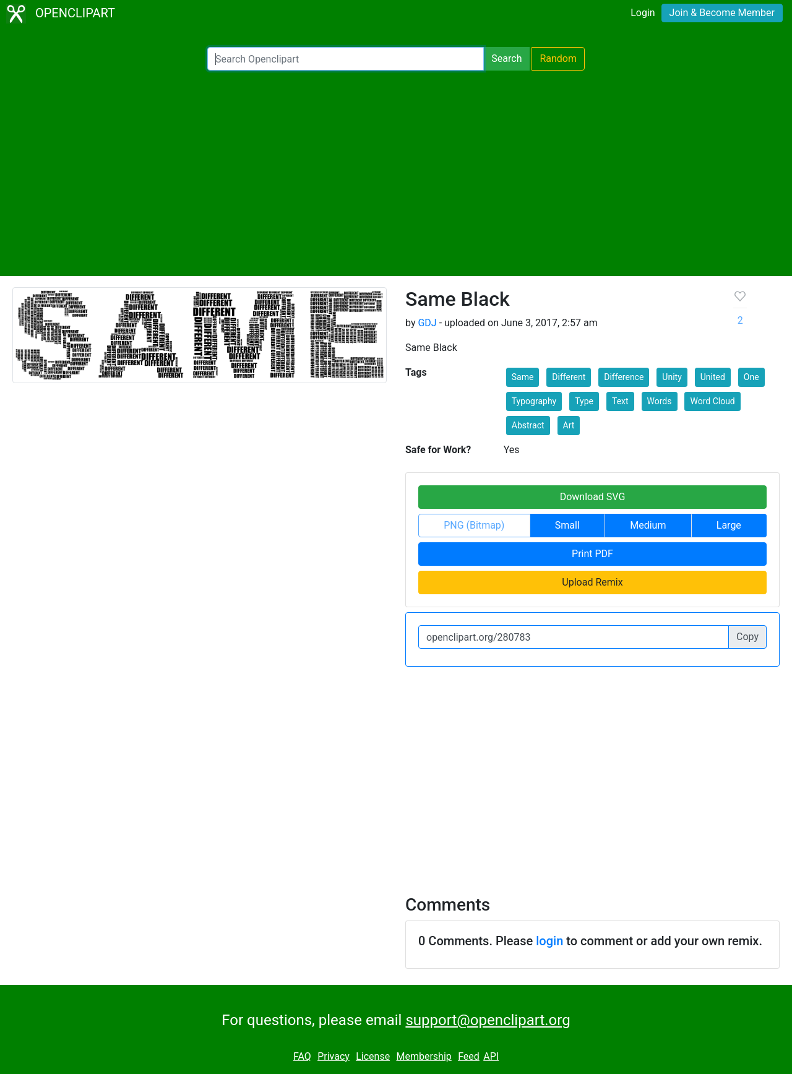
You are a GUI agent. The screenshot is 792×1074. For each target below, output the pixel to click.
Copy (747, 637)
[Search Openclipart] (345, 59)
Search (506, 58)
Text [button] (620, 401)
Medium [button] (648, 525)
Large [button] (729, 525)
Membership (423, 1056)
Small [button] (567, 525)
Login (643, 13)
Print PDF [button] (592, 554)
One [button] (751, 377)
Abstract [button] (528, 425)
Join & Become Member (722, 13)
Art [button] (569, 425)
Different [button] (568, 377)
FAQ (302, 1056)
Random (558, 58)
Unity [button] (671, 377)
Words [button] (659, 401)
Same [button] (523, 377)
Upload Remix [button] (592, 582)
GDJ (427, 323)
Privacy (333, 1056)
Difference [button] (624, 377)
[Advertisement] (396, 173)
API (491, 1056)
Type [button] (584, 401)
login (549, 940)
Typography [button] (534, 401)
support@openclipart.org (487, 1020)
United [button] (712, 377)
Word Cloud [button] (712, 401)
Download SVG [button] (593, 497)
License (373, 1056)
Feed (469, 1056)
